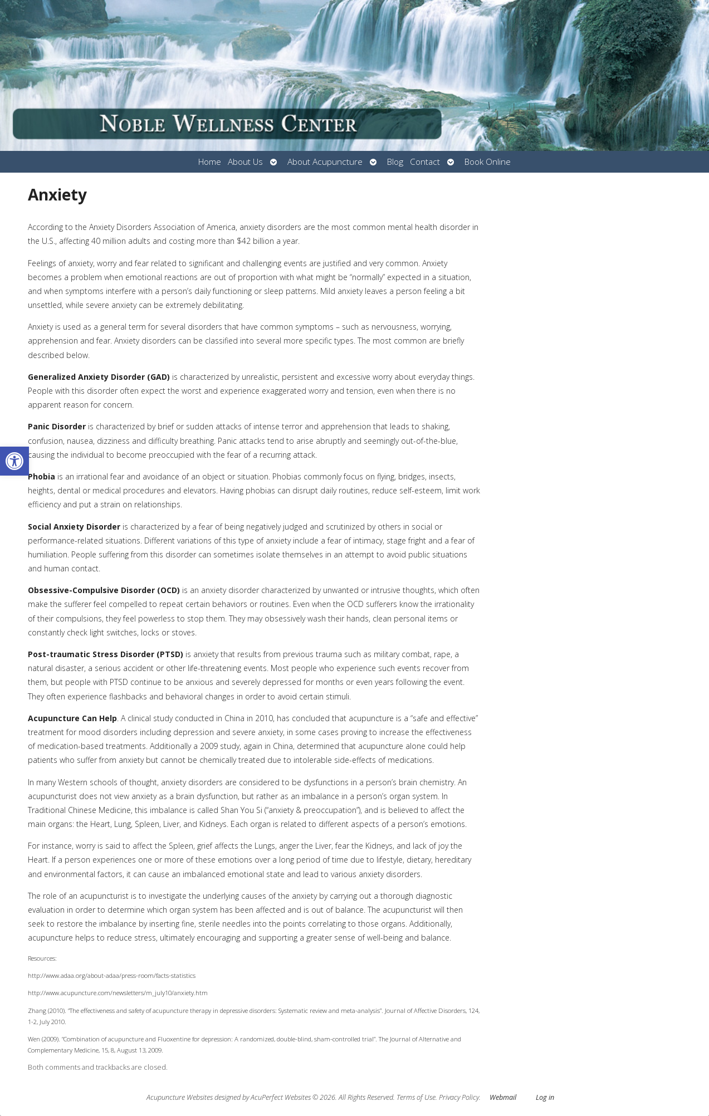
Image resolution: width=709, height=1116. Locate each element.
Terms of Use (416, 1097)
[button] (14, 461)
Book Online (487, 162)
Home (209, 162)
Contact (425, 162)
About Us (245, 162)
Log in (545, 1097)
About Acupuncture (325, 162)
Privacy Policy (459, 1097)
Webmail (503, 1097)
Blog (395, 162)
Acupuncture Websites (179, 1097)
